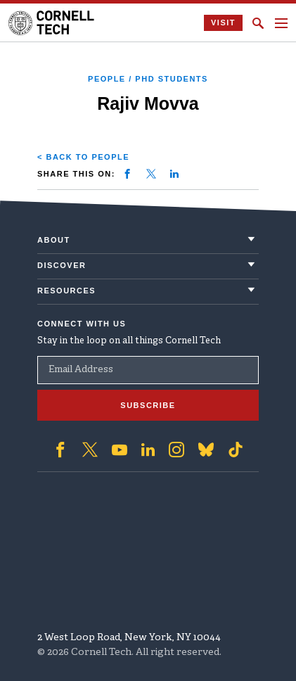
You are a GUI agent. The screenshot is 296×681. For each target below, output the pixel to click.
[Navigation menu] (281, 23)
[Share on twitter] (151, 174)
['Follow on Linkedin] (148, 449)
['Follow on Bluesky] (206, 449)
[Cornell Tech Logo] (52, 23)
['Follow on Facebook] (60, 449)
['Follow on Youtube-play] (119, 449)
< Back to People (83, 157)
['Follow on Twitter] (90, 449)
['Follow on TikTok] (235, 449)
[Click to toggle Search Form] (258, 23)
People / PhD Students (148, 79)
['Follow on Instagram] (176, 449)
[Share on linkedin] (174, 174)
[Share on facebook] (127, 174)
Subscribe (147, 405)
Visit (223, 22)
